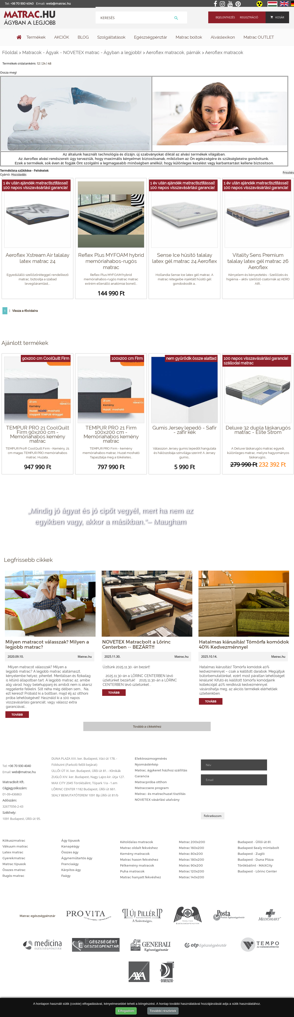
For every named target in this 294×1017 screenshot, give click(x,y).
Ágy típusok (70, 840)
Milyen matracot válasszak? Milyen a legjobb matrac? (47, 644)
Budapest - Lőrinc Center (257, 871)
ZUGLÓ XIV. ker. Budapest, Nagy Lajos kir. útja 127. (87, 777)
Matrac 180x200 (191, 859)
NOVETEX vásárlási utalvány (157, 800)
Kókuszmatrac (13, 840)
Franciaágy (70, 864)
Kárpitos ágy (71, 870)
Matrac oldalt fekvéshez (139, 848)
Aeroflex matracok (224, 52)
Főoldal (10, 52)
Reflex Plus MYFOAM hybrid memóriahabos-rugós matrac (111, 261)
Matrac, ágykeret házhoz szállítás (161, 770)
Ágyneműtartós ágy (76, 858)
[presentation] (238, 798)
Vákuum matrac (15, 846)
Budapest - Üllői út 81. (254, 842)
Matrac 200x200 (192, 842)
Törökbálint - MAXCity (255, 865)
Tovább (17, 714)
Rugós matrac (13, 876)
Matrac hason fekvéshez (139, 859)
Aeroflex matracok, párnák (173, 52)
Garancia (142, 776)
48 (49, 63)
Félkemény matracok (137, 865)
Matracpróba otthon (151, 782)
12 (38, 63)
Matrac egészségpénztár (37, 915)
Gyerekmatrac (13, 858)
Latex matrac (12, 852)
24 (44, 63)
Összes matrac (13, 870)
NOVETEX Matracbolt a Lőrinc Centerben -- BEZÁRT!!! (136, 644)
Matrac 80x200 (191, 854)
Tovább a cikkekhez (147, 726)
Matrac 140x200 (191, 877)
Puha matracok (132, 871)
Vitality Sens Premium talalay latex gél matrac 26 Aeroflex (258, 261)
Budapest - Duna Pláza (256, 859)
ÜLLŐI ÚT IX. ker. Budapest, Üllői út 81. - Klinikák (86, 770)
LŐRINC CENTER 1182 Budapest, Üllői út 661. (83, 789)
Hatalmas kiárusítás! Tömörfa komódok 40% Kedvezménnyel (244, 644)
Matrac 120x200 (191, 871)
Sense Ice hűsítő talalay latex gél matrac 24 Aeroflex (184, 258)
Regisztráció (249, 17)
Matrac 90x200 (191, 865)
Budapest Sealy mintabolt (258, 848)
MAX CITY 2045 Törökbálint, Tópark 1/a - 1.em (84, 783)
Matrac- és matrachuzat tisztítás (160, 794)
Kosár (277, 17)
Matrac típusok (14, 864)
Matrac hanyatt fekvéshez (140, 877)
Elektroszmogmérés (151, 758)
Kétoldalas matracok (136, 842)
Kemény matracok (135, 854)
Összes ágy (69, 852)
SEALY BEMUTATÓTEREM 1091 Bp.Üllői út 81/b (84, 795)
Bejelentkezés (225, 17)
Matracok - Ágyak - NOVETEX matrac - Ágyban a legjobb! (82, 52)
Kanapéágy (70, 846)
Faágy (66, 876)
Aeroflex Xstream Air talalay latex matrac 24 (37, 258)
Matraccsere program (152, 788)
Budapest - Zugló (251, 854)
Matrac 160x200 (191, 848)
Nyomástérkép (146, 764)
